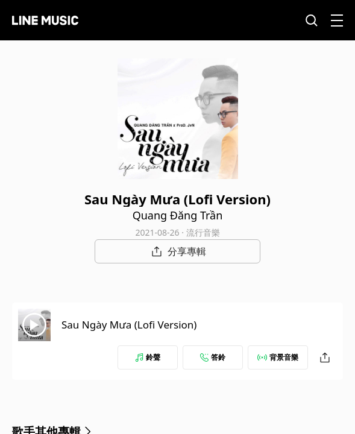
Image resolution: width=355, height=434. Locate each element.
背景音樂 (277, 357)
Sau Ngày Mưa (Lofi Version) (128, 325)
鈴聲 (147, 357)
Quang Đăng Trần (178, 215)
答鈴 (212, 357)
